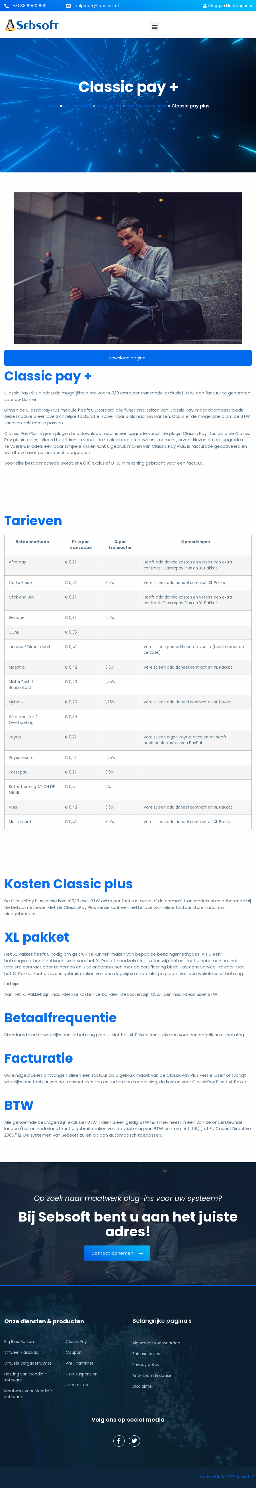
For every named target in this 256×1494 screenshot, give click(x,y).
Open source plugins (146, 106)
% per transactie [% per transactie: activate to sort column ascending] (120, 544)
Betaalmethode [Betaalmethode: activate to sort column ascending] (32, 542)
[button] (154, 26)
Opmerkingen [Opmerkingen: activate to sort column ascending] (195, 542)
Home (53, 106)
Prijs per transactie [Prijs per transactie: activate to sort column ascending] (80, 544)
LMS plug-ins (109, 106)
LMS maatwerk (77, 106)
